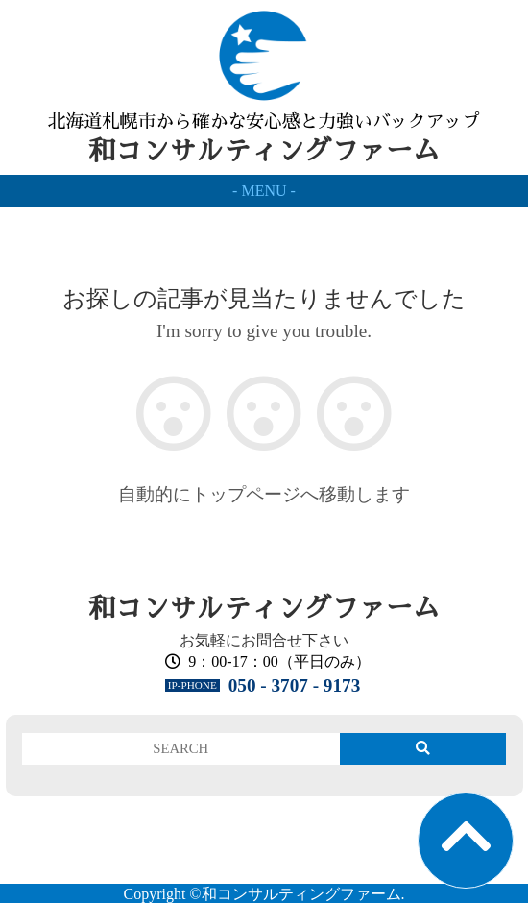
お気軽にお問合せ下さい (264, 640)
